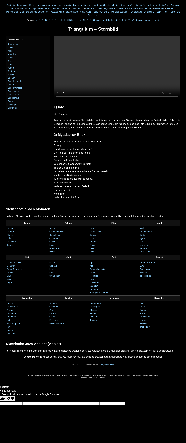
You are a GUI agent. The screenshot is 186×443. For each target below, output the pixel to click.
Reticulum (11, 242)
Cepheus (53, 307)
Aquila (11, 57)
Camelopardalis (15, 81)
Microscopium (13, 323)
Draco (92, 272)
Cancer (11, 84)
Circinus (53, 266)
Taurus (10, 245)
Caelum (11, 78)
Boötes (11, 74)
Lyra (142, 266)
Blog (22, 12)
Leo (141, 242)
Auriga (11, 68)
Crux (9, 276)
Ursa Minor (54, 276)
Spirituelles (38, 8)
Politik (80, 8)
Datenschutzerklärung (39, 5)
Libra (51, 269)
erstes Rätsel (72, 12)
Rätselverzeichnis (101, 12)
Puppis (93, 242)
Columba (53, 238)
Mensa (10, 235)
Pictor (52, 252)
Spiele (120, 8)
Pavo (9, 327)
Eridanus (144, 310)
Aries (10, 64)
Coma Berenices (14, 269)
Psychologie (109, 8)
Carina (11, 101)
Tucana (93, 320)
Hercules (94, 276)
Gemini (52, 242)
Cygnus (10, 310)
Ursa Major (145, 252)
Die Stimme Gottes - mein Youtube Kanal (45, 12)
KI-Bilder (71, 20)
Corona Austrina (147, 262)
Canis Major (13, 91)
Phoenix (93, 310)
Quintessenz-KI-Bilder (103, 20)
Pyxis (92, 245)
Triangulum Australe (99, 292)
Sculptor (94, 317)
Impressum (22, 5)
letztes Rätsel (163, 12)
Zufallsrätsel (136, 12)
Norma (93, 279)
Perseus (143, 323)
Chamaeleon (146, 232)
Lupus (52, 272)
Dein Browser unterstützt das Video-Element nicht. (117, 68)
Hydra (142, 238)
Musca (10, 279)
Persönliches (12, 12)
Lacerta (52, 313)
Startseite (11, 5)
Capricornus (13, 98)
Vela (92, 248)
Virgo (9, 282)
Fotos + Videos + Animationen (139, 8)
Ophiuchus (95, 282)
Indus (9, 320)
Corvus (10, 272)
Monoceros (54, 248)
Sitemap (170, 8)
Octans (52, 317)
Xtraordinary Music (144, 20)
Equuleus (11, 317)
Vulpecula (11, 333)
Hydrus (143, 320)
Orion (9, 238)
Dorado (10, 232)
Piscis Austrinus (56, 323)
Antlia (10, 47)
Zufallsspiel (149, 12)
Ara (9, 61)
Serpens (94, 289)
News (54, 5)
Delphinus (11, 313)
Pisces (93, 313)
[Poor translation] (10, 398)
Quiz (88, 12)
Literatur (65, 8)
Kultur (73, 8)
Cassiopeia (13, 104)
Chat (82, 12)
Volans (93, 252)
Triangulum (145, 327)
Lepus (52, 245)
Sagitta (10, 330)
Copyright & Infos (107, 365)
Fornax (143, 313)
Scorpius (94, 286)
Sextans (143, 248)
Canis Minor (13, 94)
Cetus (142, 307)
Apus (10, 51)
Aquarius (12, 54)
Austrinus (12, 71)
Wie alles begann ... (120, 12)
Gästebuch (159, 8)
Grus (51, 310)
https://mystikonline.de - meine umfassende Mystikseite (84, 5)
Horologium (145, 317)
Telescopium (145, 276)
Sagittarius (145, 269)
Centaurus (12, 108)
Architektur (90, 8)
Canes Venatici (15, 88)
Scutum (143, 272)
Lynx (92, 238)
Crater (143, 235)
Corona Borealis (97, 269)
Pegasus (53, 320)
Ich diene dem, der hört (122, 5)
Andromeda (13, 44)
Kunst (47, 8)
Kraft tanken (25, 8)
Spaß (99, 8)
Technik (55, 8)
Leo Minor (144, 245)
